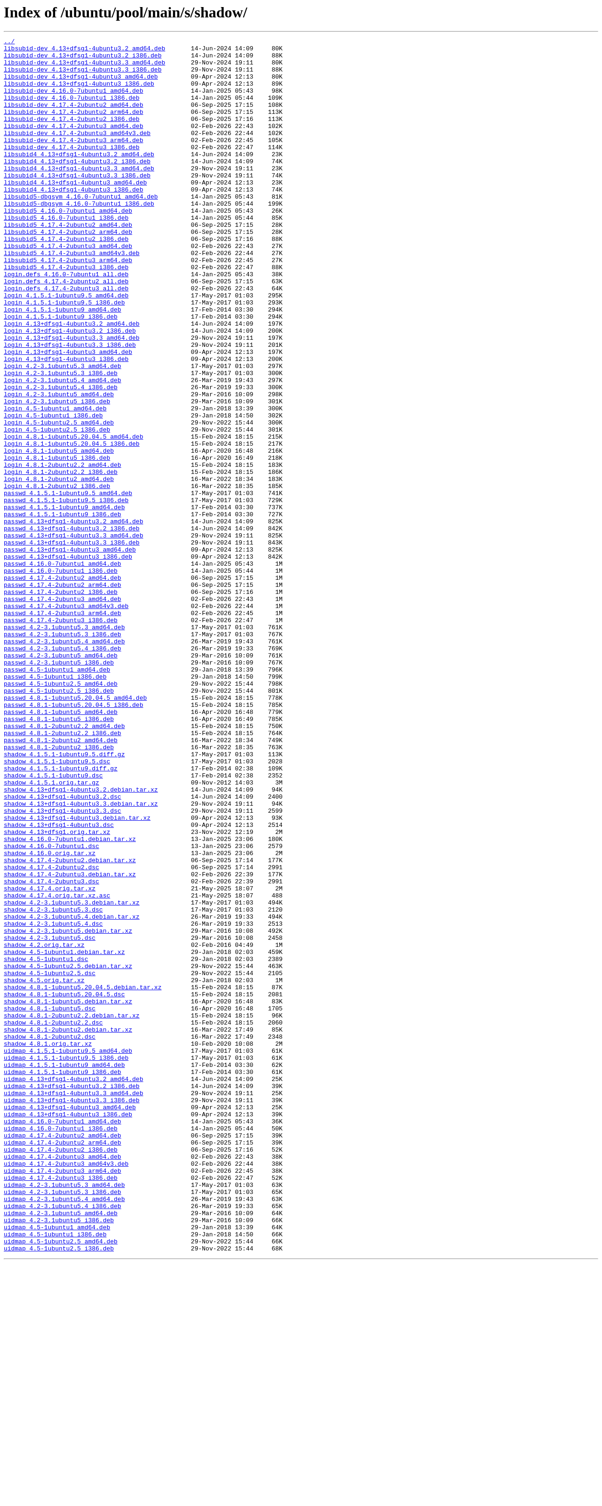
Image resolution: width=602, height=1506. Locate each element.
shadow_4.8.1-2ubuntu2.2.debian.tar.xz (72, 1211)
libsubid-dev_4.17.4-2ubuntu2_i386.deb (72, 135)
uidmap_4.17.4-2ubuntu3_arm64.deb (62, 1398)
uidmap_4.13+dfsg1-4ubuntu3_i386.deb (68, 1330)
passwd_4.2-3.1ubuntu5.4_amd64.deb (64, 762)
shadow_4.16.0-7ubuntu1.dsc (51, 1008)
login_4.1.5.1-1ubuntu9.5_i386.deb (64, 356)
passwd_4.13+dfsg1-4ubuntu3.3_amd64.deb (73, 635)
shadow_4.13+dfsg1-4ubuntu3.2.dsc (62, 949)
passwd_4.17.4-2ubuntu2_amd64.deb (62, 686)
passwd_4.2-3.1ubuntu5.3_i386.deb (62, 754)
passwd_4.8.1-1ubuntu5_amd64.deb (61, 847)
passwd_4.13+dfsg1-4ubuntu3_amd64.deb (70, 652)
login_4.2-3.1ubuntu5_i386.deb (57, 474)
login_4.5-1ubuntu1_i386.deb (53, 491)
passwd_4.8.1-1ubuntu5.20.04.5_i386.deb (73, 838)
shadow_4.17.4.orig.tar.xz (49, 1059)
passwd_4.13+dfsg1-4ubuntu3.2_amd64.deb (73, 618)
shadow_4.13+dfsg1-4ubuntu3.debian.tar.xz (77, 974)
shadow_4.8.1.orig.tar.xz (48, 1245)
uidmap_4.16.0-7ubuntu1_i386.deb (61, 1347)
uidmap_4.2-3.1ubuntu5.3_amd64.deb (64, 1414)
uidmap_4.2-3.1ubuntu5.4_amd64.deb (64, 1431)
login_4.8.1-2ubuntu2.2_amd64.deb (62, 550)
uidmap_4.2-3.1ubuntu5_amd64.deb (61, 1448)
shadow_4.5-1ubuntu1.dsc (46, 1143)
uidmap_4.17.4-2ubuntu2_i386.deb (61, 1372)
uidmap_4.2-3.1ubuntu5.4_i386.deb (62, 1440)
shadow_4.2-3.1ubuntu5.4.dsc (53, 1101)
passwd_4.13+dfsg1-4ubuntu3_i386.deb (68, 661)
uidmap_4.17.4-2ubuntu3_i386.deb (61, 1406)
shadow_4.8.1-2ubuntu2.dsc (49, 1237)
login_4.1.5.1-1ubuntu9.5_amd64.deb (66, 347)
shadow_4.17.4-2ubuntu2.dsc (51, 1033)
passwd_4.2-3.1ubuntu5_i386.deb (59, 788)
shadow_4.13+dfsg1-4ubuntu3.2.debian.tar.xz (81, 940)
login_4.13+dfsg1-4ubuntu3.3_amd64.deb (72, 398)
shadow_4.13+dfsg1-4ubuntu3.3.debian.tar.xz (81, 957)
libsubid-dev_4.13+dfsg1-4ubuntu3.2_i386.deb (82, 59)
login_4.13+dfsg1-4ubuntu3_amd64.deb (68, 415)
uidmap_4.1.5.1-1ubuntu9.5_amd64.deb (68, 1254)
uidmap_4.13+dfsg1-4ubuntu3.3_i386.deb (72, 1313)
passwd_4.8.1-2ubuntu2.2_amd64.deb (64, 864)
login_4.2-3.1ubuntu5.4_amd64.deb (62, 449)
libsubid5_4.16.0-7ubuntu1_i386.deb (66, 254)
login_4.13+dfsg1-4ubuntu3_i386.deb (66, 423)
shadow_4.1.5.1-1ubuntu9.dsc (53, 923)
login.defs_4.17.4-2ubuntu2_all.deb (66, 330)
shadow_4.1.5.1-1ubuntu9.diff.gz (61, 915)
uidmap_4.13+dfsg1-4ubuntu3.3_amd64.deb (73, 1304)
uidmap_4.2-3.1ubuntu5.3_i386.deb (62, 1423)
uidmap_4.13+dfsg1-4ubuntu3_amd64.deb (70, 1321)
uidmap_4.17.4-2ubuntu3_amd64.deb (62, 1381)
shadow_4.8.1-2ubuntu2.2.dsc (53, 1220)
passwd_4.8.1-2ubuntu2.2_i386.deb (62, 872)
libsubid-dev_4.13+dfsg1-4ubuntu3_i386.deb (79, 93)
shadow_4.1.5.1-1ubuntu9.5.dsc (57, 906)
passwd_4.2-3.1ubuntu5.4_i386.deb (62, 771)
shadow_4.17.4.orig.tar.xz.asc (57, 1067)
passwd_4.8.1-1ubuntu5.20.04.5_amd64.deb (75, 830)
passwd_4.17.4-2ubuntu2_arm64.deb (62, 694)
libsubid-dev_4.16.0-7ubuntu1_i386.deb (72, 110)
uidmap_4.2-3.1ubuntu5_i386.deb (59, 1457)
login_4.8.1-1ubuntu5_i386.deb (57, 542)
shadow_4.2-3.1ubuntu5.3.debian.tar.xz (72, 1076)
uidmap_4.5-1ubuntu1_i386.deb (55, 1474)
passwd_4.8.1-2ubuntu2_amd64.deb (61, 881)
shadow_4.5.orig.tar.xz (44, 1169)
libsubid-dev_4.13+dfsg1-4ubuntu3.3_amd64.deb (84, 68)
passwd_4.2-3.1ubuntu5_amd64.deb (61, 779)
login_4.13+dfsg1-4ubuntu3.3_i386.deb (70, 406)
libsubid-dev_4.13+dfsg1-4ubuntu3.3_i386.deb (82, 76)
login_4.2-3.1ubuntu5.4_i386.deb (61, 457)
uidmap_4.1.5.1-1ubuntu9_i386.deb (62, 1279)
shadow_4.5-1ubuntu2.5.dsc (49, 1160)
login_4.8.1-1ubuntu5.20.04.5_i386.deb (72, 525)
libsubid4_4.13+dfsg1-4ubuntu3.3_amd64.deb (79, 195)
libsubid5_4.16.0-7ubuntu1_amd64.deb (68, 245)
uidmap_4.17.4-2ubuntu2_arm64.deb (62, 1364)
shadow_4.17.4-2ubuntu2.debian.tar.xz (70, 1025)
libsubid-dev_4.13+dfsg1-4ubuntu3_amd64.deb (81, 84)
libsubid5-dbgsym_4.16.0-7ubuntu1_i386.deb (79, 237)
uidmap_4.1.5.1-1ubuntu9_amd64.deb (64, 1270)
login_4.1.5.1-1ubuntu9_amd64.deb (62, 364)
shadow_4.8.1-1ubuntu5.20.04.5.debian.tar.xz (82, 1177)
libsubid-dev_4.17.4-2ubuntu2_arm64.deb (73, 127)
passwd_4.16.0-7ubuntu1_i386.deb (61, 677)
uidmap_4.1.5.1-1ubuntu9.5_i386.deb (66, 1262)
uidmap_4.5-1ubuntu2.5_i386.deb (59, 1491)
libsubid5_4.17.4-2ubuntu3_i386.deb (66, 313)
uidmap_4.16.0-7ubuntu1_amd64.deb (62, 1338)
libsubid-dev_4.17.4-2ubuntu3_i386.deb (72, 169)
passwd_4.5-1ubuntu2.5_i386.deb (59, 821)
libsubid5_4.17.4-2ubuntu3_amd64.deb (68, 288)
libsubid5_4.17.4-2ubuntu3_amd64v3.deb (72, 296)
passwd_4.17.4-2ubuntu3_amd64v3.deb (66, 720)
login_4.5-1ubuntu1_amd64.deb (55, 483)
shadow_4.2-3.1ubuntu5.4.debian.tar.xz (72, 1093)
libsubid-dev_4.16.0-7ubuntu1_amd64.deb (73, 101)
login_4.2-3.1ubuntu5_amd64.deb (59, 466)
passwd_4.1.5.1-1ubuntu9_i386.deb (62, 610)
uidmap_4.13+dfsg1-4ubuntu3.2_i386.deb (72, 1296)
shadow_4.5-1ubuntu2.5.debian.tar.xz (68, 1152)
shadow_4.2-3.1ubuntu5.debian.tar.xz (68, 1109)
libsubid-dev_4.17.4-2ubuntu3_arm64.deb (73, 161)
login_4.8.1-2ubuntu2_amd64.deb (59, 567)
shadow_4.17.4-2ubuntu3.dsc (51, 1050)
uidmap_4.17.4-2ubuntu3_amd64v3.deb (66, 1389)
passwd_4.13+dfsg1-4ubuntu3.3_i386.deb (72, 644)
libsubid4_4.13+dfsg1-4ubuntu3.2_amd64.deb (79, 178)
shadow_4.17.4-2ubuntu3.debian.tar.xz (70, 1042)
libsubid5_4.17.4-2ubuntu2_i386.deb (66, 279)
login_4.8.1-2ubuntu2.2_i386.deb (61, 559)
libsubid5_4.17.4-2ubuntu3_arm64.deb (68, 305)
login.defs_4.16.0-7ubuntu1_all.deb (66, 322)
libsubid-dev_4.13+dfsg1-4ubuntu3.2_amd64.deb (84, 51)
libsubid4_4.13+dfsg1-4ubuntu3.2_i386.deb (77, 186)
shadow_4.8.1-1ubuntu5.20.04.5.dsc (64, 1186)
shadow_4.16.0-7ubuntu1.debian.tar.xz (70, 999)
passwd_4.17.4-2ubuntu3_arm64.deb (62, 728)
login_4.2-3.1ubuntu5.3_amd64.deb (62, 432)
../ (9, 42)
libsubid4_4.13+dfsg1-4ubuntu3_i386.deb (73, 220)
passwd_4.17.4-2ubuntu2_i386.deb (61, 703)
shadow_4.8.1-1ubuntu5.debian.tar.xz (68, 1194)
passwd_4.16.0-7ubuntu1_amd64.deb (62, 669)
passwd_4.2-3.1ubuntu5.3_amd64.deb (64, 745)
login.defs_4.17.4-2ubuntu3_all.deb (66, 339)
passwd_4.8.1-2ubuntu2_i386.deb (59, 889)
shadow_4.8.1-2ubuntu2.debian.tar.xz (68, 1228)
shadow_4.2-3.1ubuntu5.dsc (49, 1118)
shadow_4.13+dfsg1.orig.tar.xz (57, 991)
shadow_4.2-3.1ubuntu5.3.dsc (53, 1084)
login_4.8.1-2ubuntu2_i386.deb (57, 576)
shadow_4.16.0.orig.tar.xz (49, 1016)
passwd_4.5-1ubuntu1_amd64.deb (57, 796)
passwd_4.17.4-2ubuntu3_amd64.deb (62, 711)
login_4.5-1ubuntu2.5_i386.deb (57, 508)
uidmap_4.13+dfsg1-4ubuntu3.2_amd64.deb (73, 1287)
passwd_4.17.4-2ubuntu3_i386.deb (61, 737)
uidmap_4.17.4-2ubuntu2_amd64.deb (62, 1355)
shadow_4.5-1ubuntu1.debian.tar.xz (64, 1135)
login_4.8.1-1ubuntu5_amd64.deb (59, 533)
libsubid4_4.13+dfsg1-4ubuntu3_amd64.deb (75, 212)
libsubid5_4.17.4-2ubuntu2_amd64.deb (68, 262)
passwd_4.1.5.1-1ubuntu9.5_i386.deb (66, 593)
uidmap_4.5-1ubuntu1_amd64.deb (57, 1465)
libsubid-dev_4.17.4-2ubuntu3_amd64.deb (73, 144)
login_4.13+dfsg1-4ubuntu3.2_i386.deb (70, 389)
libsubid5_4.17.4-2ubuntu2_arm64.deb (68, 271)
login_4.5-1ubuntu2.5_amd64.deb (59, 500)
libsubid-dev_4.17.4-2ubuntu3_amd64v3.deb (77, 152)
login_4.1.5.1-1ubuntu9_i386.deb (61, 372)
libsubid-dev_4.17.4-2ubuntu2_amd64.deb (73, 118)
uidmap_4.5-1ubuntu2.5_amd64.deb (61, 1482)
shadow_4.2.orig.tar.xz (44, 1126)
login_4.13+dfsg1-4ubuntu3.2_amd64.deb (72, 381)
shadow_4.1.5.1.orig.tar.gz (51, 932)
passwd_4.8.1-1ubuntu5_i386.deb (59, 855)
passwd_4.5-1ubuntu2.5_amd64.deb (61, 813)
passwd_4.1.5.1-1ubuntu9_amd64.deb (64, 601)
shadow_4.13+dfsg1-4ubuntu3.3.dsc (62, 965)
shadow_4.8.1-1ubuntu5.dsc (49, 1203)
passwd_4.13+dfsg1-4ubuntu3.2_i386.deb (72, 627)
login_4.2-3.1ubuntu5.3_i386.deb (61, 440)
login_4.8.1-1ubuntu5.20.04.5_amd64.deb (73, 517)
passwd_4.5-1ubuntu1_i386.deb (55, 805)
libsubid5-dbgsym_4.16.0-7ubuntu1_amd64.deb (81, 228)
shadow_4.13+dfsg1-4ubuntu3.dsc (59, 982)
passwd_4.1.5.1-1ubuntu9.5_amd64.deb (68, 584)
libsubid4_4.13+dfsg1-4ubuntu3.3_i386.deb (77, 203)
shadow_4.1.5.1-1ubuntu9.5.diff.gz (64, 898)
